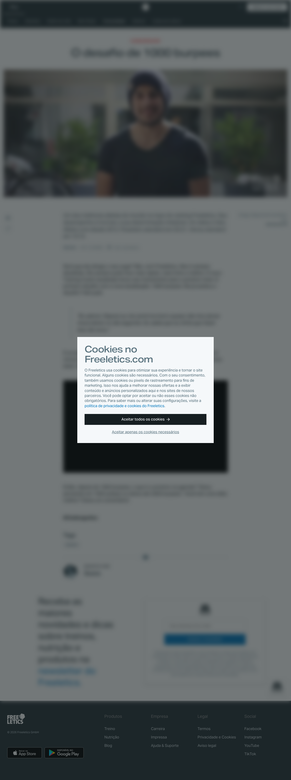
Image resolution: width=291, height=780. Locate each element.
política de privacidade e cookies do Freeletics (124, 406)
